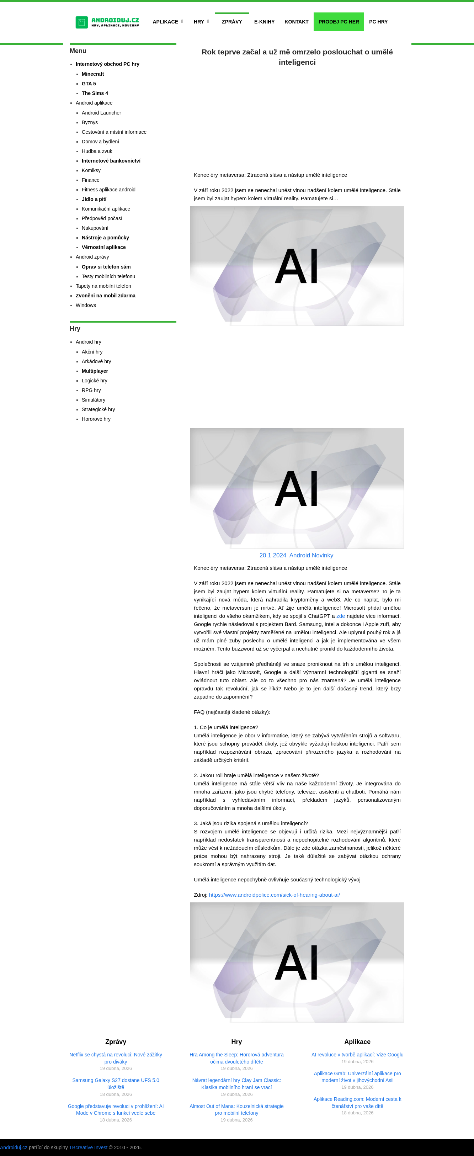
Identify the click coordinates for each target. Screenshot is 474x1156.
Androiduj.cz (13, 1147)
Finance (91, 180)
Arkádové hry (96, 361)
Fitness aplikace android (108, 189)
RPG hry (91, 390)
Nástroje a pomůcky (105, 237)
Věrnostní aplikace (104, 247)
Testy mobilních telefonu (108, 276)
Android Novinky (311, 555)
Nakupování (95, 228)
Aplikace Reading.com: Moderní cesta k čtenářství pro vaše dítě (357, 1102)
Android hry (88, 342)
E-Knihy (264, 22)
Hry (199, 22)
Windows (86, 305)
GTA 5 (89, 83)
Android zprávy (92, 257)
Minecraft (93, 74)
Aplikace (166, 22)
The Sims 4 (95, 93)
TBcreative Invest (88, 1147)
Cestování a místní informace (114, 132)
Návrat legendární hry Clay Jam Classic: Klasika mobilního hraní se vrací (236, 1083)
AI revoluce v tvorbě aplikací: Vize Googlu (357, 1054)
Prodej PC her (339, 22)
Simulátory (93, 400)
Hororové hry (96, 419)
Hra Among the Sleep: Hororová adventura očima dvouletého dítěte (237, 1058)
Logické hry (94, 380)
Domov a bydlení (100, 141)
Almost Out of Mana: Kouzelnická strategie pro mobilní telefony (237, 1109)
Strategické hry (98, 409)
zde (340, 616)
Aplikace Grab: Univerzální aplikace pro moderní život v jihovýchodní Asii (357, 1077)
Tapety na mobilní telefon (103, 286)
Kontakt (296, 22)
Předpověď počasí (102, 218)
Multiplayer (95, 371)
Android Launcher (101, 113)
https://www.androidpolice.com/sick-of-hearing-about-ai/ (274, 895)
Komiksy (91, 170)
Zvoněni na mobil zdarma (105, 295)
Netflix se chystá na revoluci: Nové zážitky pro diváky (115, 1058)
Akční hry (92, 352)
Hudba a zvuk (97, 151)
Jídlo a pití (94, 199)
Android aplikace (94, 103)
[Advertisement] (297, 117)
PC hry (378, 22)
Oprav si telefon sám (106, 267)
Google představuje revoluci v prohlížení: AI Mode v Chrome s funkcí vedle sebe (116, 1109)
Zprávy (232, 22)
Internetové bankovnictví (111, 161)
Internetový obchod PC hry (107, 64)
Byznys (90, 122)
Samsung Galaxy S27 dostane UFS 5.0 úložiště (116, 1083)
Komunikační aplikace (106, 209)
